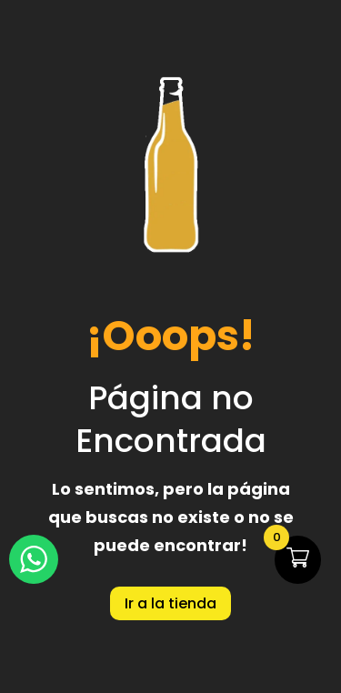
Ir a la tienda (170, 603)
